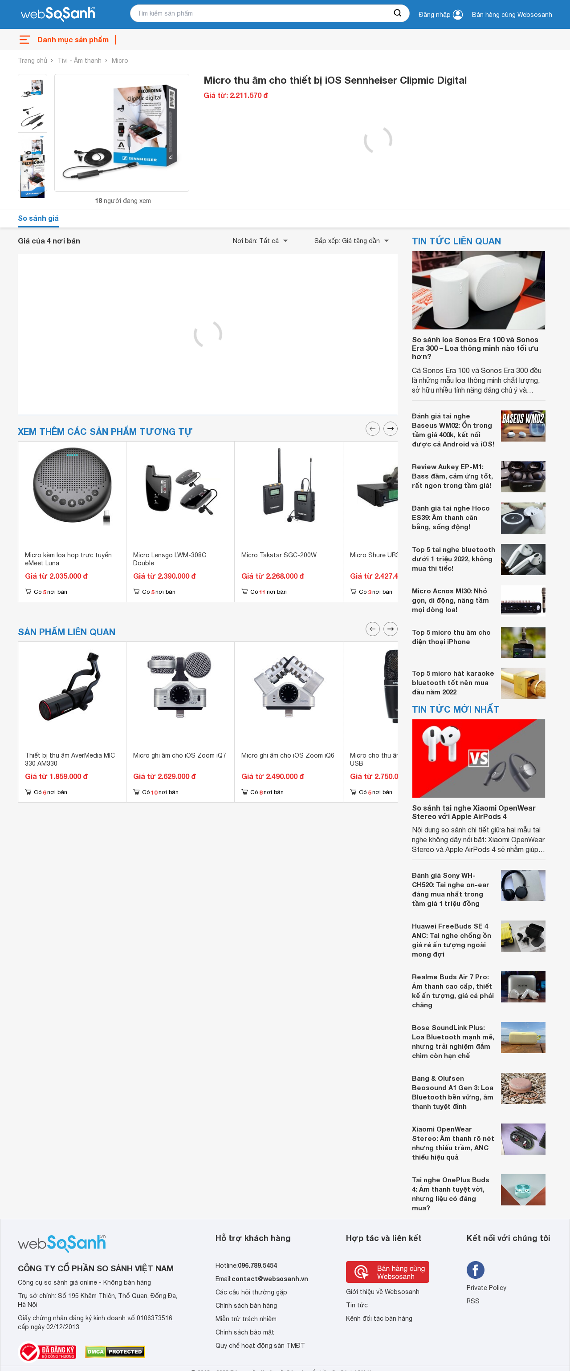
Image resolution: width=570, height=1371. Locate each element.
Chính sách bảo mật (245, 1332)
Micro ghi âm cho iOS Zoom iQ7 (179, 755)
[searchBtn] (398, 13)
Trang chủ (32, 60)
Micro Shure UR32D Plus (386, 555)
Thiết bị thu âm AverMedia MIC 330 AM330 (70, 759)
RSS (473, 1301)
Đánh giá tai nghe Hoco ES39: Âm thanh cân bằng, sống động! (451, 517)
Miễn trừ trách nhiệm (246, 1318)
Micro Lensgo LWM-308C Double (169, 559)
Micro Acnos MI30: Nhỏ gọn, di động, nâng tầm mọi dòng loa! (450, 600)
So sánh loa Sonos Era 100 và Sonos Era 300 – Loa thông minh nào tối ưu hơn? (475, 348)
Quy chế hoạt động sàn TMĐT (260, 1345)
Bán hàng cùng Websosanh (512, 14)
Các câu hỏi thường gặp (251, 1292)
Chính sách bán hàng (246, 1305)
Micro (120, 60)
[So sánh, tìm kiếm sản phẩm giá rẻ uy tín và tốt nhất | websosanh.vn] (58, 14)
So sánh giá (38, 218)
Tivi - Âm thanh (79, 60)
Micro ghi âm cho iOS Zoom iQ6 (287, 755)
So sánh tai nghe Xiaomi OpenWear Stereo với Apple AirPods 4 (474, 811)
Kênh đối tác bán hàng (379, 1318)
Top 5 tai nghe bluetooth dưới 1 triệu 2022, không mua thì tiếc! (453, 558)
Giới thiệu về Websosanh (382, 1291)
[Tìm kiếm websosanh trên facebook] (475, 1270)
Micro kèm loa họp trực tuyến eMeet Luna (68, 559)
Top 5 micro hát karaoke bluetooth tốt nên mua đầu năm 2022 (453, 682)
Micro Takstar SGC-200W (279, 555)
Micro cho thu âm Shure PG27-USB (395, 759)
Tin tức (357, 1305)
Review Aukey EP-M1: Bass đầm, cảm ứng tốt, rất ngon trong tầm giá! (452, 475)
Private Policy (486, 1287)
